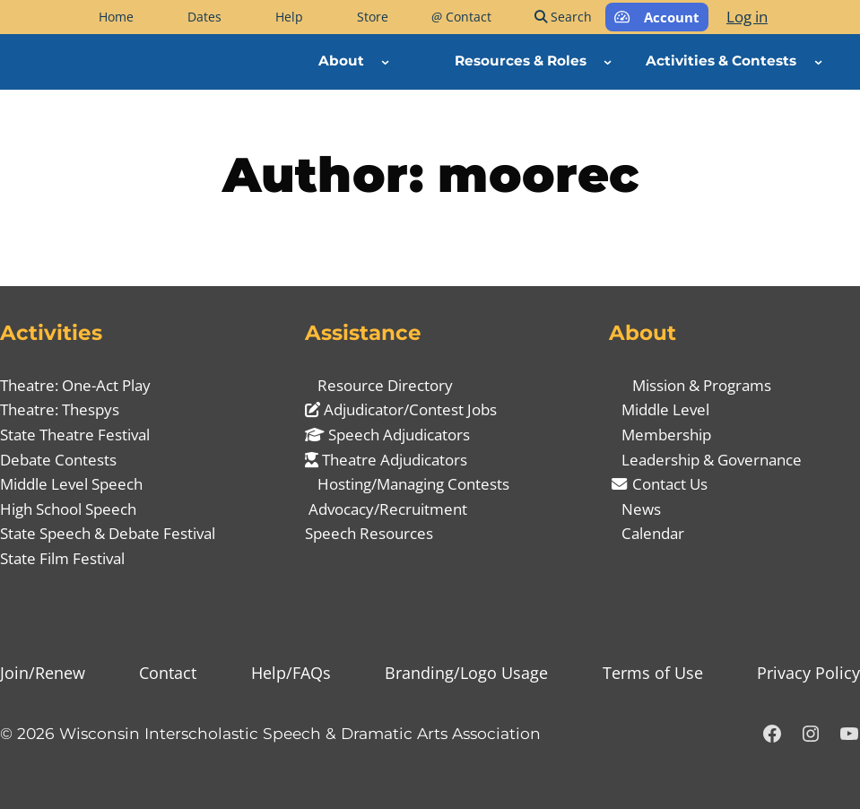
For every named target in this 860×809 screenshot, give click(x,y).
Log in (747, 16)
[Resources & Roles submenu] (608, 61)
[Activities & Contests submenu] (818, 61)
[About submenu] (385, 61)
